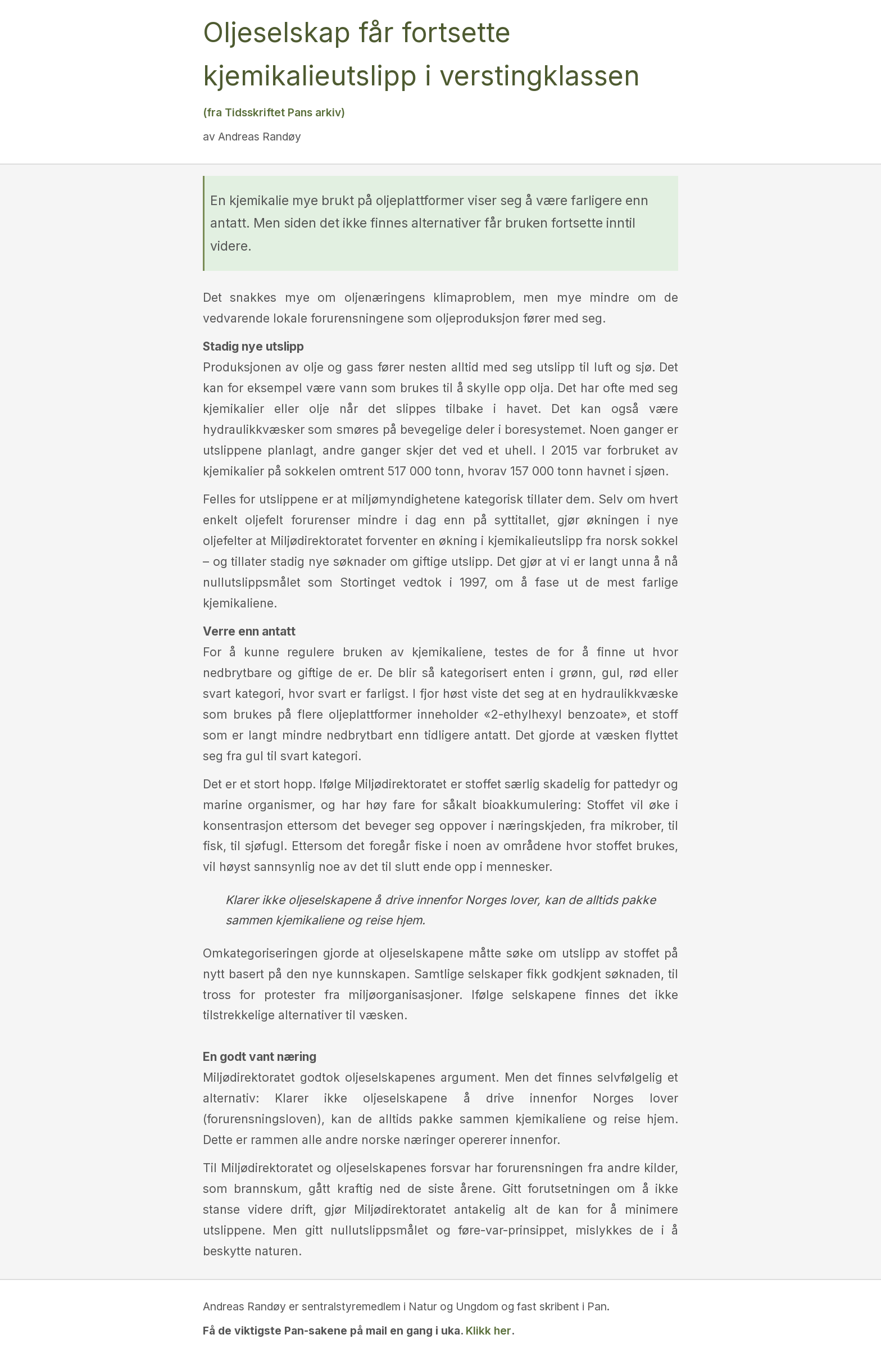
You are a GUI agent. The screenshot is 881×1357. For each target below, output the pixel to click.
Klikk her (488, 1330)
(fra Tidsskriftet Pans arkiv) (274, 112)
